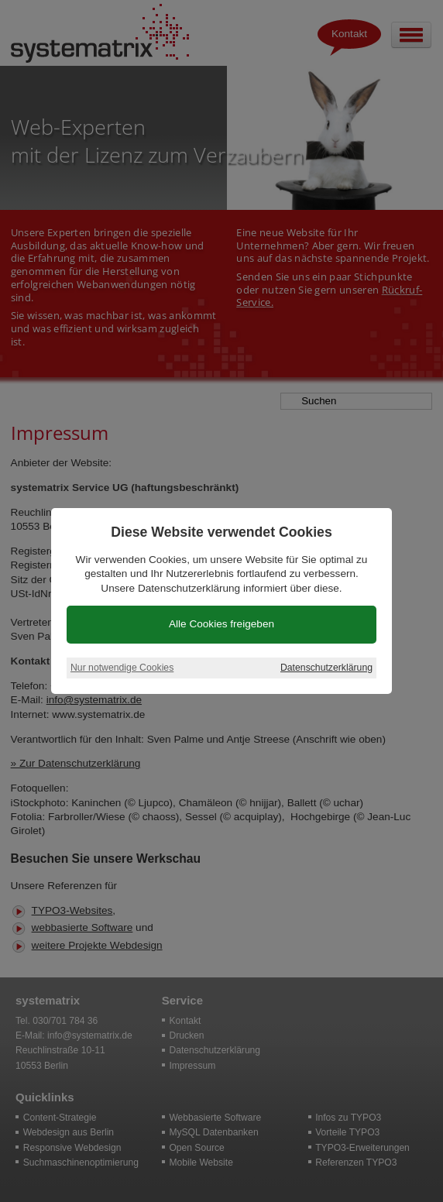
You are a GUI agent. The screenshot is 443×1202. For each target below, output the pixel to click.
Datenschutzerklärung (326, 667)
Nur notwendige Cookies (121, 667)
